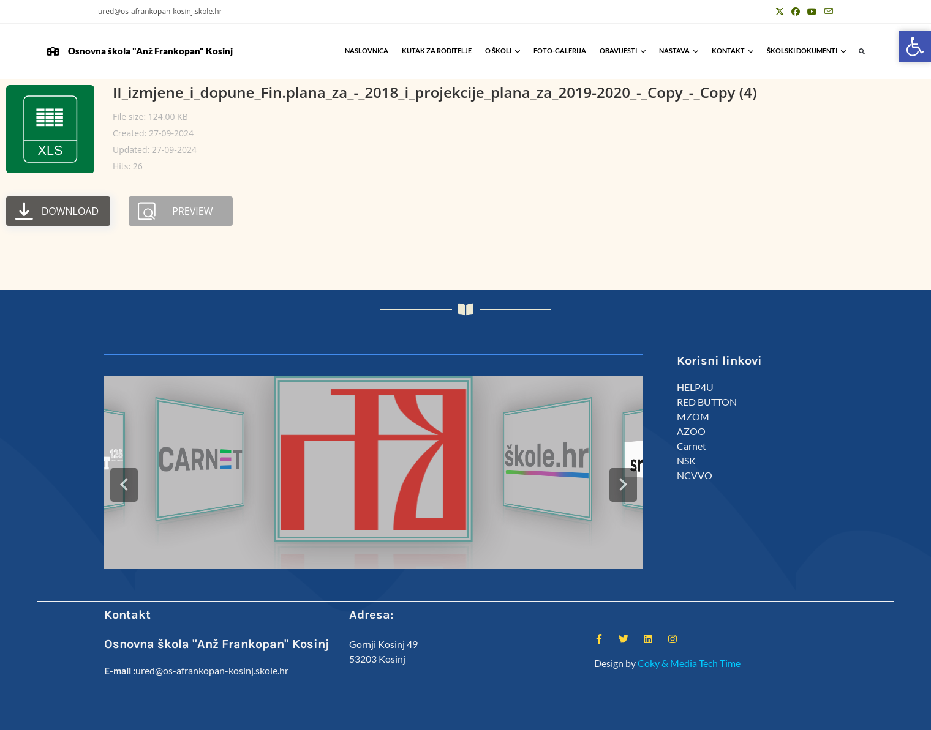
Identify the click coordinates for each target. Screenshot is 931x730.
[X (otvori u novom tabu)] (780, 12)
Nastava (678, 50)
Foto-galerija (559, 50)
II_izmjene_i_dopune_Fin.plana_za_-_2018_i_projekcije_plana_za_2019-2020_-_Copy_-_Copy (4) (435, 92)
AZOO (691, 431)
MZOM (693, 416)
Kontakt (732, 50)
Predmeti (755, 715)
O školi (502, 50)
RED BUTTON (707, 402)
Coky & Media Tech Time (689, 636)
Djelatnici (673, 715)
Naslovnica (366, 50)
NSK (686, 460)
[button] (862, 52)
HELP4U (695, 387)
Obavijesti (623, 50)
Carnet (691, 446)
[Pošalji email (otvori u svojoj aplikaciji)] (827, 12)
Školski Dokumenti (806, 50)
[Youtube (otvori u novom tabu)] (812, 12)
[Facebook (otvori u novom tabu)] (796, 12)
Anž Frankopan (807, 715)
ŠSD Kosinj (629, 715)
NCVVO (694, 475)
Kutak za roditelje (437, 50)
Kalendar (714, 715)
